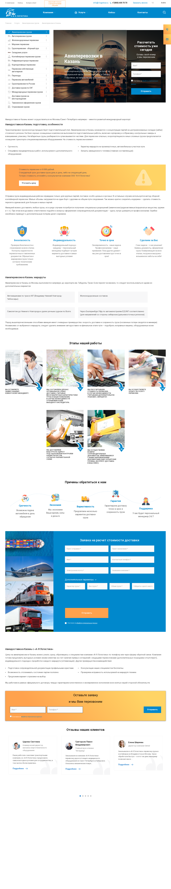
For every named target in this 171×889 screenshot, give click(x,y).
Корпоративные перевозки (21, 64)
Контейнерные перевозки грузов (24, 56)
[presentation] (85, 602)
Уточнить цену (29, 183)
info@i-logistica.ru (100, 3)
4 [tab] (88, 796)
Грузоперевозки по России (21, 83)
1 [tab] (80, 796)
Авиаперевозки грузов (20, 32)
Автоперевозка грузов (20, 36)
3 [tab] (85, 796)
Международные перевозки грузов (25, 92)
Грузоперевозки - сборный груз (23, 48)
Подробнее (20, 768)
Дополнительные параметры (79, 579)
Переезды (14, 75)
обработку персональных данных (87, 623)
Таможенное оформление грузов (24, 102)
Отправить (87, 613)
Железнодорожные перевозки (23, 40)
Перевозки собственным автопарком (20, 70)
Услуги (81, 12)
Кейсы (111, 12)
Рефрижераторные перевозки (23, 60)
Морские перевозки (18, 44)
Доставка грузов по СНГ (20, 88)
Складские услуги (17, 52)
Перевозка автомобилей (20, 79)
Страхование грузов (19, 107)
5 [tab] (90, 796)
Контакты (142, 12)
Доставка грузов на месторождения (18, 97)
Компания (49, 12)
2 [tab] (83, 796)
